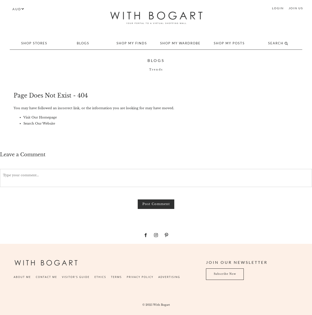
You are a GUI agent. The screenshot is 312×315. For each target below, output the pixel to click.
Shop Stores (34, 43)
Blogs (83, 43)
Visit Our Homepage (40, 117)
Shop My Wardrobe (180, 43)
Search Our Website (39, 123)
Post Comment (156, 204)
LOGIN (278, 8)
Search (278, 43)
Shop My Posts (229, 43)
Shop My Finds (132, 43)
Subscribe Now (217, 271)
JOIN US (296, 8)
